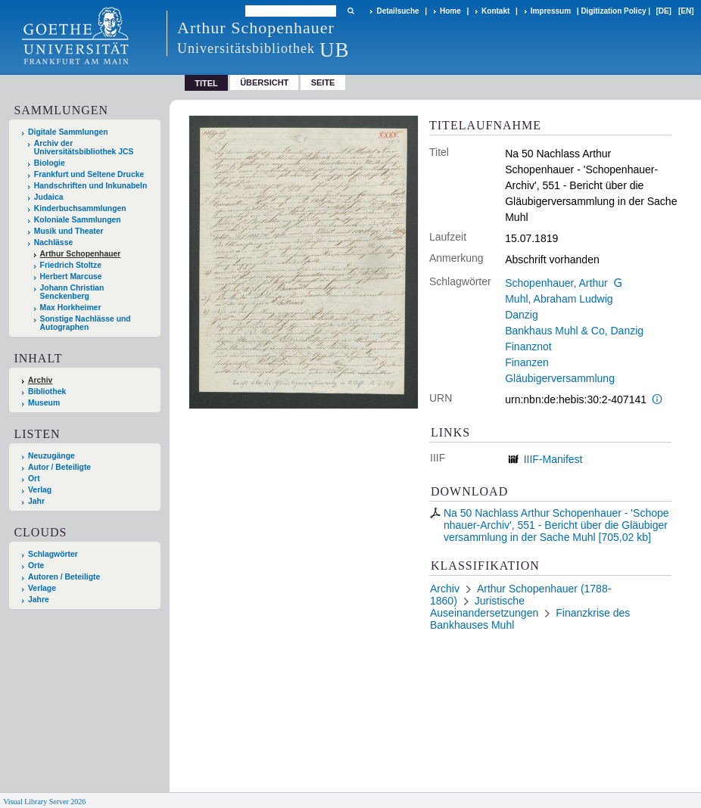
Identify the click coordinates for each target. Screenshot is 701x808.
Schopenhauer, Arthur (556, 283)
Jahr (36, 501)
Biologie (49, 163)
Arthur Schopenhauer (80, 254)
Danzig (521, 315)
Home (450, 11)
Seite (323, 82)
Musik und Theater (69, 231)
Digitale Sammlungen (68, 132)
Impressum (551, 11)
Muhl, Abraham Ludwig (558, 299)
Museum (44, 403)
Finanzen (527, 362)
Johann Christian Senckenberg (72, 292)
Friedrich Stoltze (70, 265)
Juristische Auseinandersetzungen (484, 607)
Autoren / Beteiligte (64, 577)
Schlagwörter (53, 554)
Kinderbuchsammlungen (80, 208)
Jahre (38, 599)
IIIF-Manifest (553, 459)
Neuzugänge (51, 456)
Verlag (39, 490)
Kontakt (495, 11)
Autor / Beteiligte (59, 467)
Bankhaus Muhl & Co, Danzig (574, 331)
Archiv (40, 380)
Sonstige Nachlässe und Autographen (85, 323)
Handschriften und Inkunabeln (91, 186)
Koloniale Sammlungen (77, 220)
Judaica (49, 197)
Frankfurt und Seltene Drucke (89, 174)
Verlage (42, 588)
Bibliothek (47, 391)
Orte (36, 565)
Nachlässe (53, 242)
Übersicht (264, 82)
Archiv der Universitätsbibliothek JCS (84, 147)
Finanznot (528, 346)
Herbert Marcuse (71, 276)
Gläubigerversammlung (560, 378)
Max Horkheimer (70, 307)
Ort (34, 478)
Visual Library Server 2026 (44, 801)
